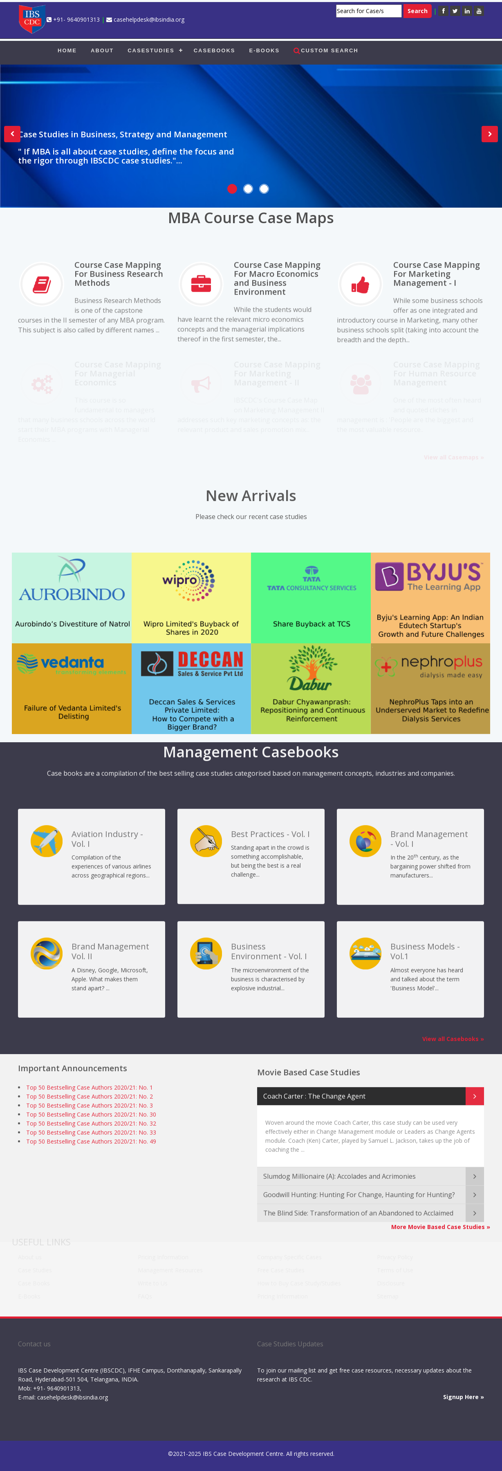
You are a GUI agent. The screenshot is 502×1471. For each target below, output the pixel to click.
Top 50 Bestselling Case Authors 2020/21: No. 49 (91, 1139)
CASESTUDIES (151, 50)
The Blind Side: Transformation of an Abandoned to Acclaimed (358, 1206)
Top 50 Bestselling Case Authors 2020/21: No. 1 (89, 1085)
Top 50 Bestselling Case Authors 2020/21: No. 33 (91, 1130)
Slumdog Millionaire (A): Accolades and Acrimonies (339, 1169)
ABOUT (102, 50)
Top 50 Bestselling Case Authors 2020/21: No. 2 (89, 1094)
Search (418, 11)
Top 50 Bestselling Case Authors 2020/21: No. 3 (89, 1103)
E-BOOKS (264, 50)
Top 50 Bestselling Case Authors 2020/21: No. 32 (91, 1121)
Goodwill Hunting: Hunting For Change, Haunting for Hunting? (359, 1188)
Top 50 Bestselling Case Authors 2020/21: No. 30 (91, 1112)
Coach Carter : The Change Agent (314, 1089)
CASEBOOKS (214, 50)
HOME (67, 50)
